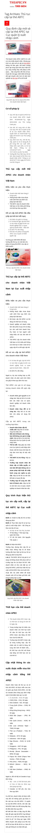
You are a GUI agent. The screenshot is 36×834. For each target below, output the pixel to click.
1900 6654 (20, 6)
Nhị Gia (15, 78)
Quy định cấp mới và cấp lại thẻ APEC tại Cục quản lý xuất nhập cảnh (18, 33)
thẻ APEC (27, 63)
